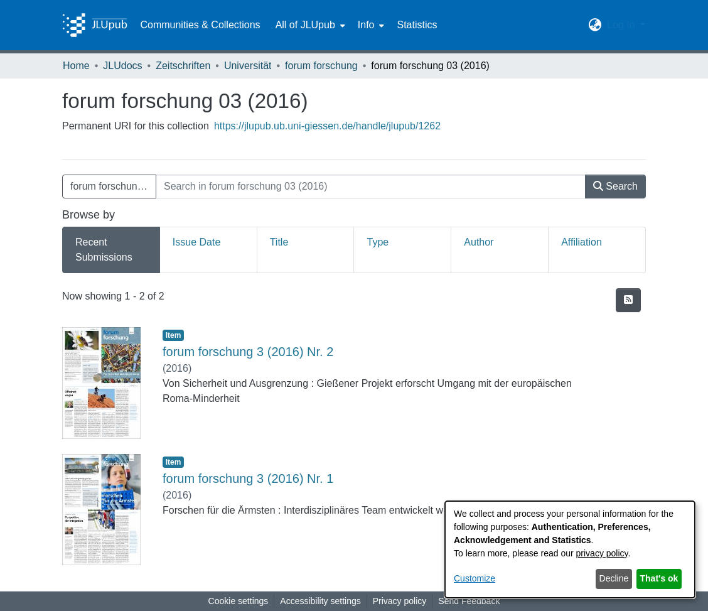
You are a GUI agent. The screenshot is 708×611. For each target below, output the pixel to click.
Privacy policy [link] (400, 601)
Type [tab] (378, 242)
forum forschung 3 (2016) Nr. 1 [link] (248, 478)
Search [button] (615, 186)
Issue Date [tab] (196, 242)
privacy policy (602, 553)
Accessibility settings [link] (320, 601)
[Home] (94, 25)
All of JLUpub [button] (305, 24)
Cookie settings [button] (238, 601)
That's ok (659, 578)
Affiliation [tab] (581, 242)
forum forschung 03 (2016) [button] (113, 186)
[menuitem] (309, 25)
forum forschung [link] (321, 65)
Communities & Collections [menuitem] (200, 24)
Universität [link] (248, 65)
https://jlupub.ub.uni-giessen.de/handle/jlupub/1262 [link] (327, 126)
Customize (474, 578)
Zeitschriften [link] (183, 65)
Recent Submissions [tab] (103, 249)
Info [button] (366, 24)
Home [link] (76, 65)
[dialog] (569, 549)
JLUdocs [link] (122, 65)
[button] (595, 25)
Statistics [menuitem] (417, 24)
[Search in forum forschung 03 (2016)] (371, 186)
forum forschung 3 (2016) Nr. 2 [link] (248, 352)
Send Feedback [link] (469, 601)
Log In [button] (622, 24)
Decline (614, 578)
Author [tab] (478, 242)
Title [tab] (279, 242)
